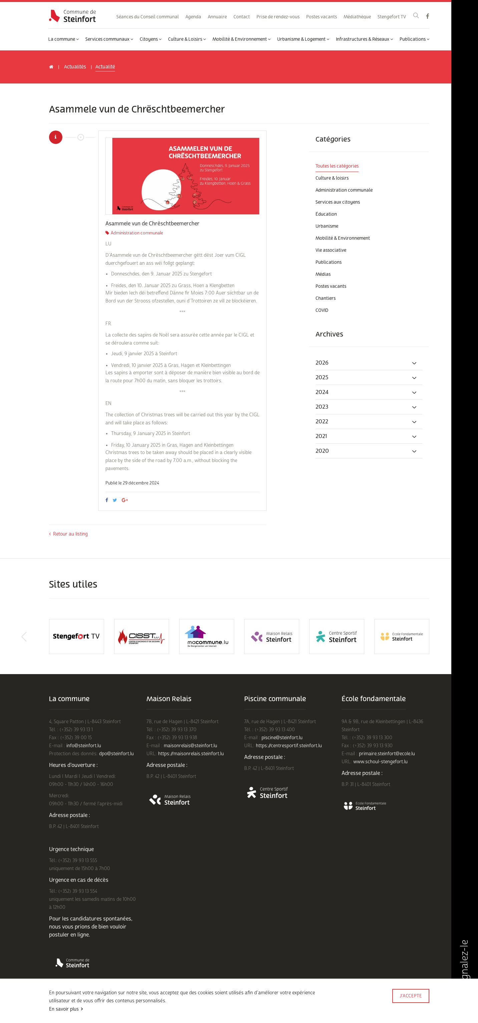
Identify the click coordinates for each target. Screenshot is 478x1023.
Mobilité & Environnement (241, 39)
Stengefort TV (392, 17)
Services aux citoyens (338, 202)
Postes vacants (321, 17)
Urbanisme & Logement (303, 39)
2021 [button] (366, 436)
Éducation (326, 214)
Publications (414, 39)
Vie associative (331, 250)
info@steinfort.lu (83, 746)
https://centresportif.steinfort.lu (289, 746)
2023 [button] (366, 407)
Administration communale (344, 190)
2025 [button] (366, 377)
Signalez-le (464, 971)
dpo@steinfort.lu (116, 754)
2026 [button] (366, 363)
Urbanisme (327, 226)
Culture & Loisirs (187, 39)
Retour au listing (68, 534)
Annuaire (217, 17)
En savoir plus (64, 1009)
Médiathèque (357, 17)
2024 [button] (366, 392)
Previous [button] (24, 636)
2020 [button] (366, 451)
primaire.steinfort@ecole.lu (387, 754)
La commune (63, 39)
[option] (182, 176)
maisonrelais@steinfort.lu (190, 746)
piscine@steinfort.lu (282, 738)
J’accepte (411, 996)
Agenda (193, 17)
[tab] (369, 363)
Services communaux (109, 39)
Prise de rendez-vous (278, 17)
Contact (241, 17)
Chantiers (326, 298)
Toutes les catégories (337, 166)
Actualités (75, 67)
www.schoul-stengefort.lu (380, 762)
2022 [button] (366, 421)
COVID (322, 310)
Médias (323, 274)
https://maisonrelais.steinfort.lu (191, 754)
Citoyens (150, 39)
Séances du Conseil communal (147, 17)
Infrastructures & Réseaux (364, 39)
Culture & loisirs (332, 178)
